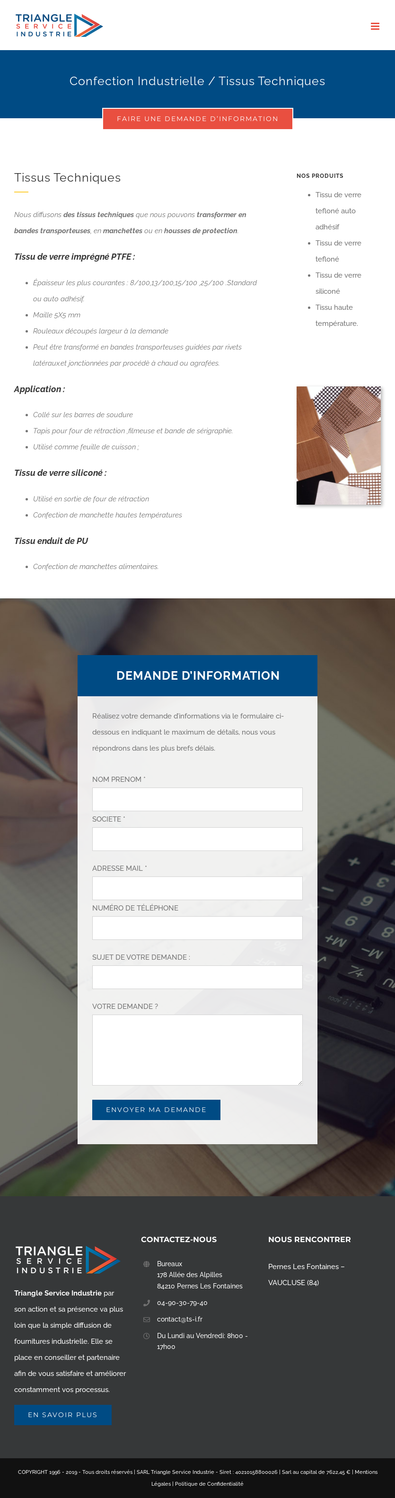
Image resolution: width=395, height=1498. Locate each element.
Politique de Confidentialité (209, 1484)
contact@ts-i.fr (179, 1319)
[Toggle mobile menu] (376, 26)
